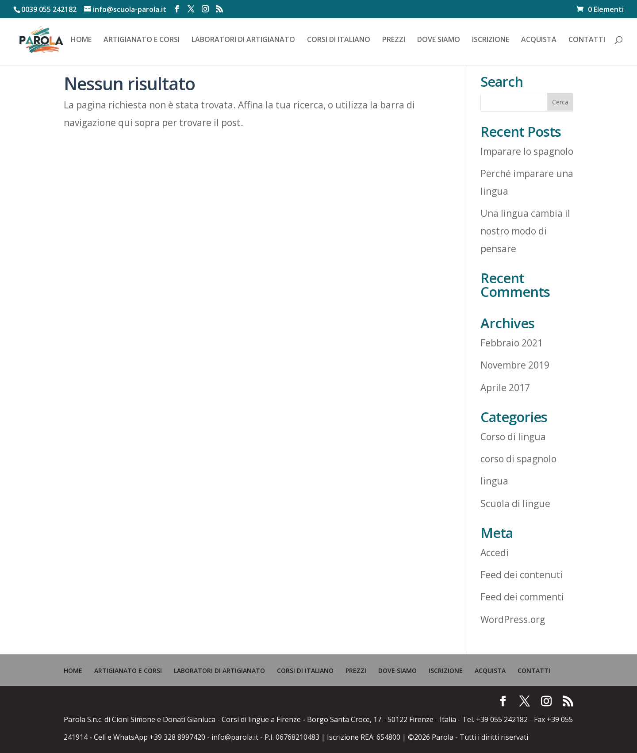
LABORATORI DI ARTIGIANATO (243, 40)
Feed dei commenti (522, 597)
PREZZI (393, 40)
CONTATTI (586, 40)
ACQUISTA (538, 40)
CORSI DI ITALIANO (338, 40)
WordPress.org (512, 619)
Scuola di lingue (515, 503)
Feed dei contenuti (521, 575)
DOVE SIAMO (438, 40)
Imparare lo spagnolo (526, 151)
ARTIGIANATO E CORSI (142, 40)
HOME (81, 40)
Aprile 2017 (505, 387)
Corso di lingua (513, 436)
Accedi (494, 552)
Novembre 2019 (514, 365)
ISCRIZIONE (490, 40)
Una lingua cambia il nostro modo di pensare (525, 231)
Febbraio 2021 (511, 343)
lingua (494, 481)
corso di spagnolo (518, 459)
